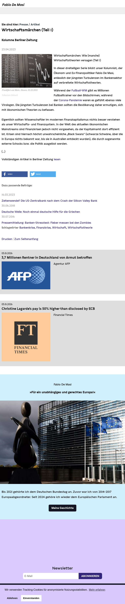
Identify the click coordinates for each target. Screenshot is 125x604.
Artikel (35, 24)
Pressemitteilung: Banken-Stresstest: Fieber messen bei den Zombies (46, 222)
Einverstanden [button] (31, 598)
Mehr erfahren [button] (97, 589)
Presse (23, 24)
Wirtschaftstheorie (80, 227)
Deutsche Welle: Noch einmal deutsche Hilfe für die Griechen (41, 211)
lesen (57, 159)
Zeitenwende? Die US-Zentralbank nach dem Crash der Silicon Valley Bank (49, 200)
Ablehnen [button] (12, 598)
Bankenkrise (27, 227)
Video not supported (62, 550)
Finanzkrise (43, 227)
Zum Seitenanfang (26, 239)
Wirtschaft (59, 227)
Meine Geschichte (62, 508)
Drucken (7, 239)
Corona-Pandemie (70, 100)
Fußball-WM (79, 90)
